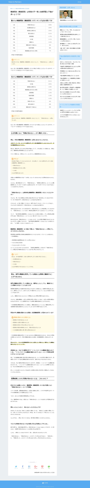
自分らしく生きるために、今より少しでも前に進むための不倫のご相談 (70, 62)
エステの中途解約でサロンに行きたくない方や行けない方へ (70, 115)
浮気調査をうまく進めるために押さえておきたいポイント (70, 72)
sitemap (79, 1)
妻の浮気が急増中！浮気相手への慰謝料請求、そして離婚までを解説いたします (70, 88)
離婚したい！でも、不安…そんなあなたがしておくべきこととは (70, 30)
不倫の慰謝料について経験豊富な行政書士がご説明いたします (70, 79)
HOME (45, 483)
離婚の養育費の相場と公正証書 (47, 472)
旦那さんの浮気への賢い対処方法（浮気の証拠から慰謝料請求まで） (70, 83)
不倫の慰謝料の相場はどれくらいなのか (69, 75)
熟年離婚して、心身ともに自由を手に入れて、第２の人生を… (70, 44)
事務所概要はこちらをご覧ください (68, 20)
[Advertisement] (20, 449)
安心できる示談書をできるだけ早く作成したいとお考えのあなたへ (70, 92)
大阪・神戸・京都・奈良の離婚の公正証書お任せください (70, 49)
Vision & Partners (14, 2)
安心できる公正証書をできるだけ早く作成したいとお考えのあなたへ (70, 97)
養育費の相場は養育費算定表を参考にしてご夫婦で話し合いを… (70, 35)
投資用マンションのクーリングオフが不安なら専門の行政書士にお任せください (70, 111)
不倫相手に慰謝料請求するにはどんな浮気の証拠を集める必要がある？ (70, 67)
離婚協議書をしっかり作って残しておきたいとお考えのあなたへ (70, 40)
